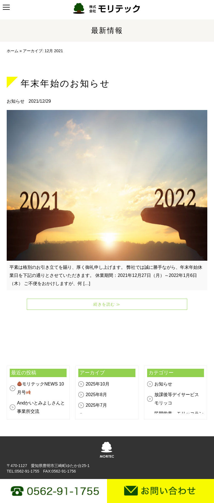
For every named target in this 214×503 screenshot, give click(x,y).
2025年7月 (96, 405)
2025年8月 (96, 394)
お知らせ (16, 101)
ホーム (12, 51)
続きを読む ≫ (106, 304)
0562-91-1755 (27, 471)
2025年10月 (97, 384)
